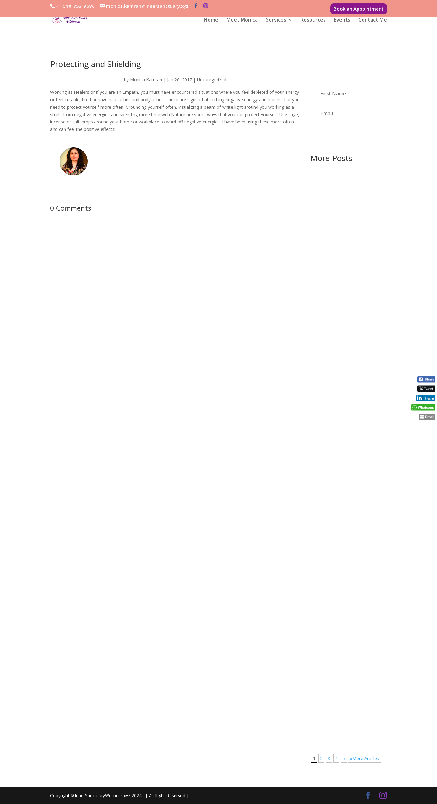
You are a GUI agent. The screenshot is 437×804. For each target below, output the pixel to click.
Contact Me (372, 20)
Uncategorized (211, 80)
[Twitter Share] (426, 389)
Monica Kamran (146, 80)
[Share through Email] (427, 417)
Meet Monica (242, 20)
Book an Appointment (359, 9)
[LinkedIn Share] (425, 398)
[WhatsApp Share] (423, 407)
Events (342, 20)
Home (211, 20)
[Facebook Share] (426, 379)
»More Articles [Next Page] (364, 758)
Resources (313, 20)
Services (276, 20)
